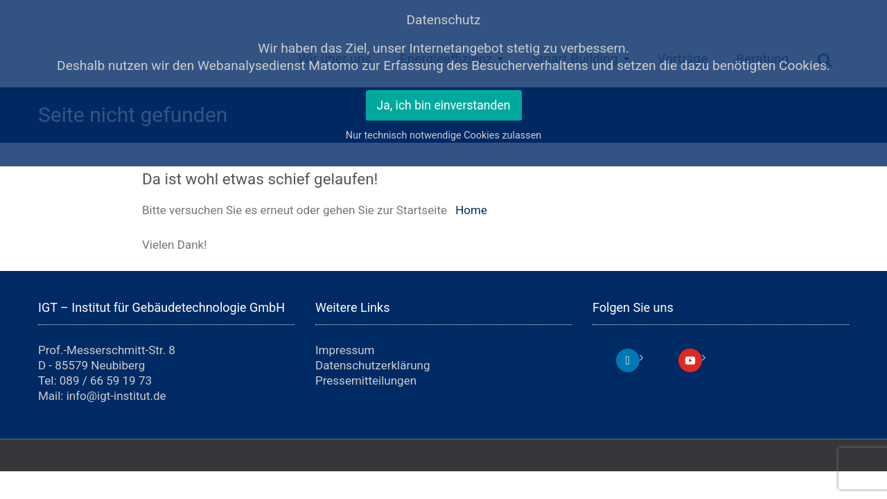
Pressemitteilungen (365, 380)
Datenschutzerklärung (372, 365)
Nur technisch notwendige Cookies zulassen (444, 135)
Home (471, 210)
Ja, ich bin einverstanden (444, 105)
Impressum (345, 350)
